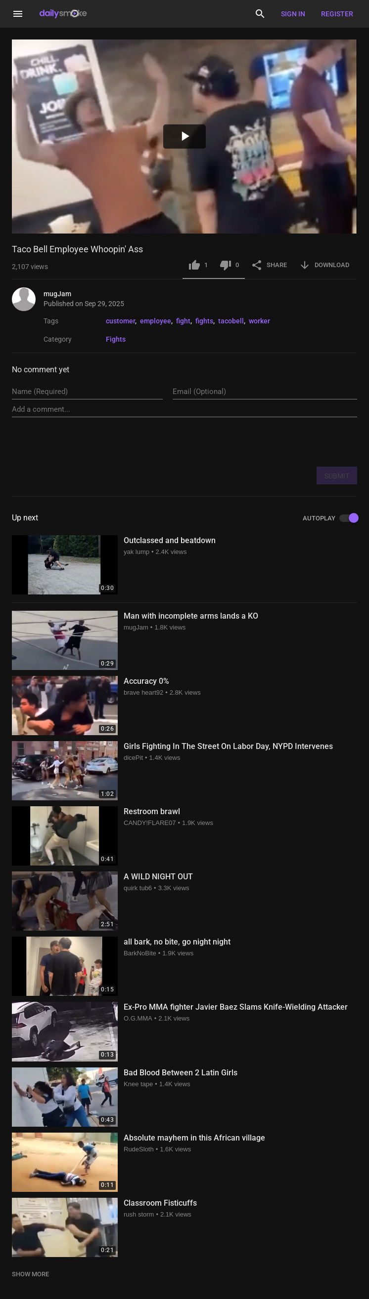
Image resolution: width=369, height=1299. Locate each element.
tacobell (231, 321)
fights (204, 321)
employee (155, 321)
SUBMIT (336, 476)
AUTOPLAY (330, 518)
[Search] (260, 14)
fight (183, 321)
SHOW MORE (30, 1274)
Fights (116, 339)
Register (337, 14)
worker (259, 321)
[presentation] (282, 441)
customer (120, 321)
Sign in (293, 14)
